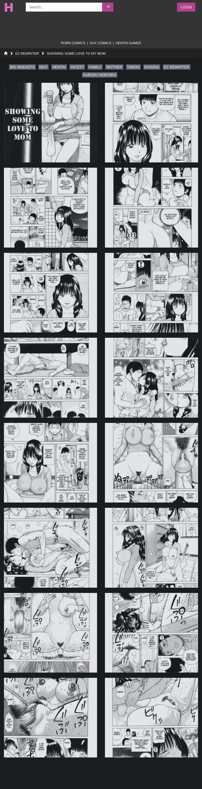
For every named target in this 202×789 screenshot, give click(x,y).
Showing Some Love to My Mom (76, 53)
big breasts (22, 67)
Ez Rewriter (27, 53)
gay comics (100, 43)
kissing (151, 67)
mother (114, 67)
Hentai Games (128, 43)
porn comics (73, 43)
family (95, 67)
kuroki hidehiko (99, 75)
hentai (58, 67)
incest (77, 67)
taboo (133, 67)
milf (43, 67)
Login (186, 7)
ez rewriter (176, 67)
